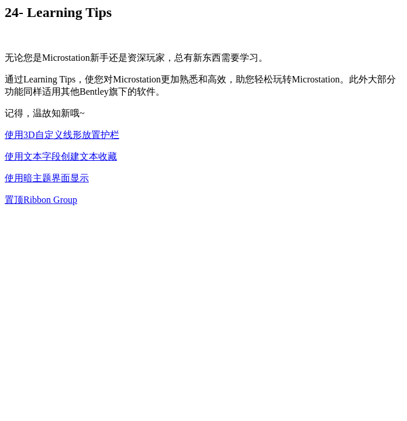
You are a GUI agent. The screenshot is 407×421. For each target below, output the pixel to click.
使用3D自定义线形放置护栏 (62, 135)
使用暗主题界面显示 (47, 178)
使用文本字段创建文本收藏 (61, 156)
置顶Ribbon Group (41, 200)
